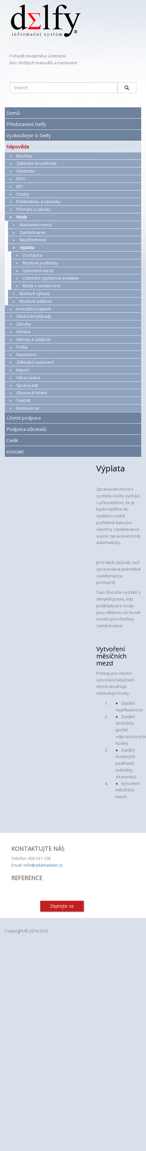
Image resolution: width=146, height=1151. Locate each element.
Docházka (32, 255)
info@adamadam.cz (43, 865)
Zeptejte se (62, 906)
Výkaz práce (28, 377)
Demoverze (27, 408)
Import (22, 370)
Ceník (12, 440)
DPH (20, 179)
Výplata (27, 247)
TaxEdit (23, 400)
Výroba (23, 332)
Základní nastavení (35, 362)
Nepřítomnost (33, 240)
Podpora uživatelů (26, 429)
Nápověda (17, 146)
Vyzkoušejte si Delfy (28, 135)
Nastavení (26, 354)
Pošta (21, 347)
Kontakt (15, 451)
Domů (13, 113)
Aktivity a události (33, 339)
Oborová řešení (31, 393)
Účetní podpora (23, 418)
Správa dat (27, 385)
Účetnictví (25, 171)
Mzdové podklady (40, 263)
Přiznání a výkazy (33, 209)
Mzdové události (36, 301)
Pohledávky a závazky (38, 201)
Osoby (22, 194)
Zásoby (23, 324)
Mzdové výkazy (35, 293)
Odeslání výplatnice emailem (51, 278)
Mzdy (21, 217)
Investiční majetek (33, 309)
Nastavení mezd (35, 225)
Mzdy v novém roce (42, 286)
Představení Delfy (26, 124)
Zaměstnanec (33, 232)
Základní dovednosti (36, 163)
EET (19, 186)
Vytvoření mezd (38, 270)
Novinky (24, 156)
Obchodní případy (33, 316)
